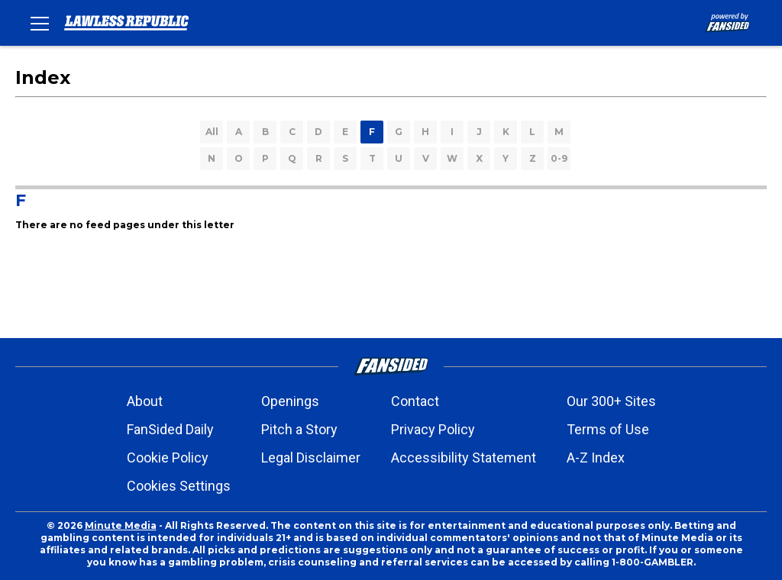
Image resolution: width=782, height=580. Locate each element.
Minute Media (121, 525)
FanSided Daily (170, 429)
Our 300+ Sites (611, 401)
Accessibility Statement (463, 458)
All (211, 131)
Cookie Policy (167, 458)
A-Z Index (596, 458)
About (145, 401)
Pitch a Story (299, 429)
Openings (290, 401)
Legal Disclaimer (310, 458)
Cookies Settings (179, 486)
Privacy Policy (433, 429)
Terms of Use (608, 429)
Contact (415, 401)
